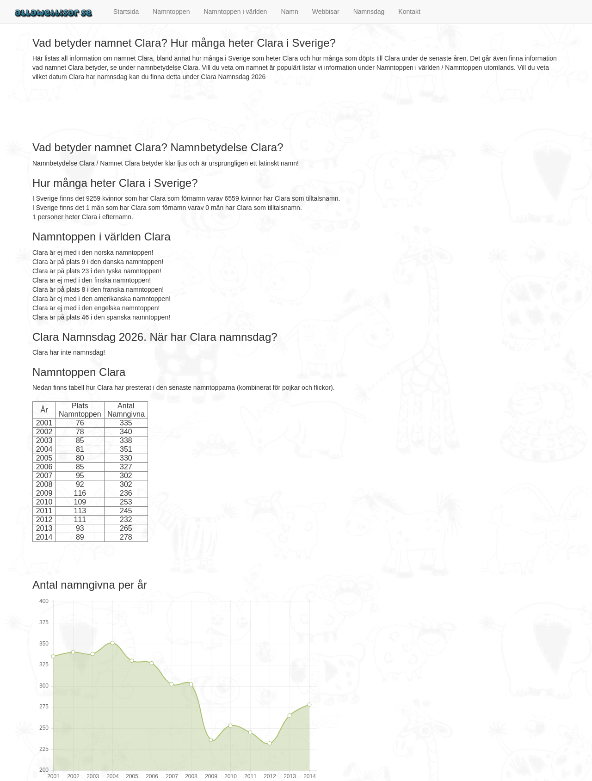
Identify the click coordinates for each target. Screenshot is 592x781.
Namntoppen (171, 11)
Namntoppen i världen (235, 11)
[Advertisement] (200, 111)
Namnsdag (369, 11)
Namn (289, 11)
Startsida (126, 11)
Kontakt (409, 11)
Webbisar (325, 11)
